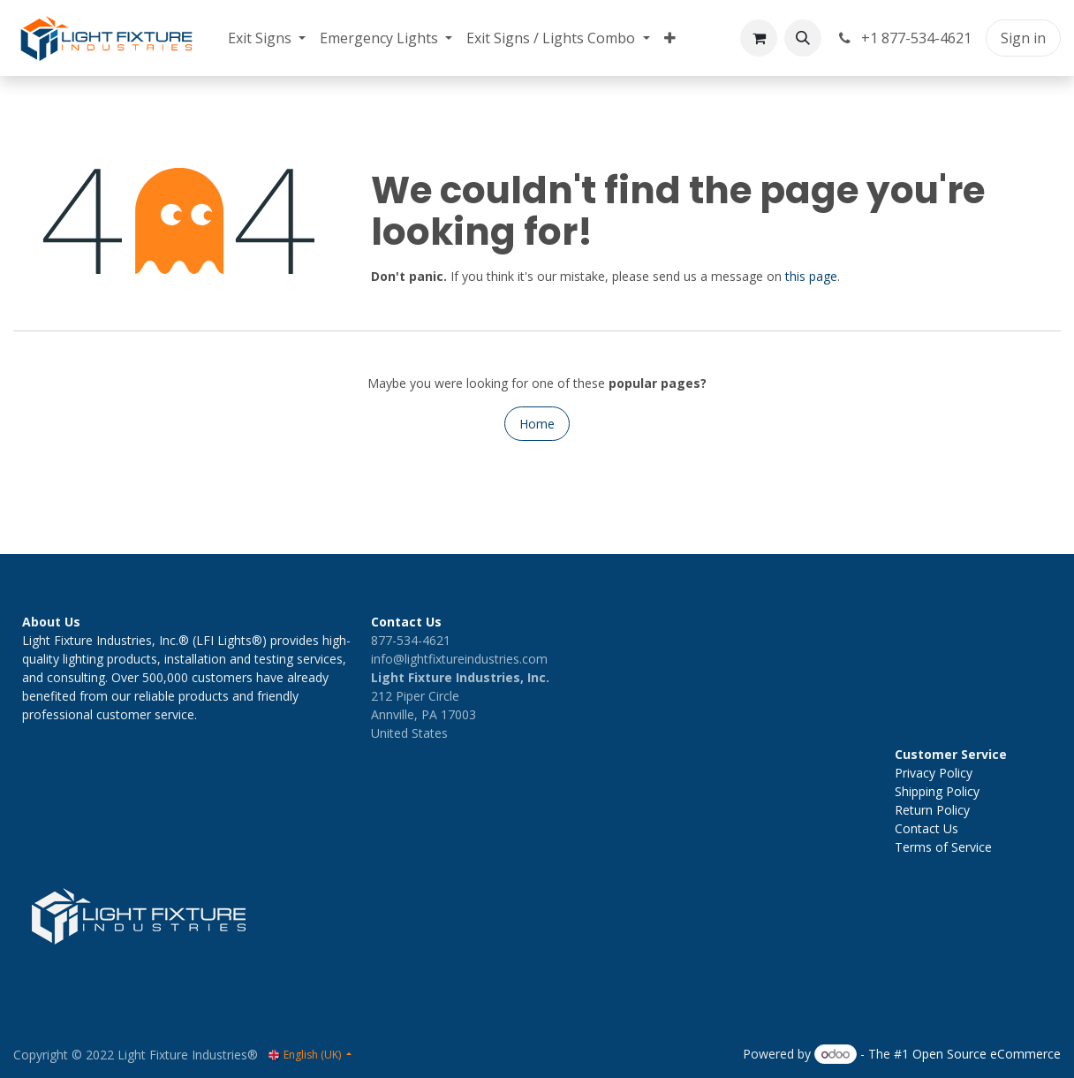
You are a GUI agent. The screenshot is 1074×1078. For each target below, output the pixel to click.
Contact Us (926, 828)
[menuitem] (267, 38)
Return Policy (932, 809)
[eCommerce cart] (758, 38)
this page (811, 276)
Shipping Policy (937, 791)
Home (537, 423)
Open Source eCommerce (986, 1053)
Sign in (1023, 38)
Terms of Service (943, 847)
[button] (802, 38)
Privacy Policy (933, 772)
